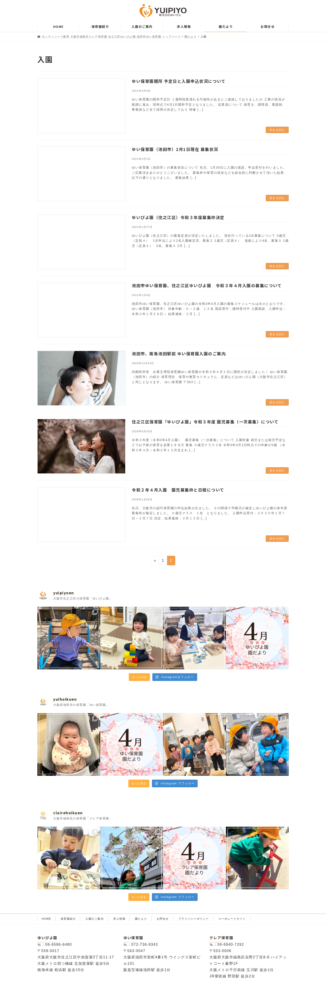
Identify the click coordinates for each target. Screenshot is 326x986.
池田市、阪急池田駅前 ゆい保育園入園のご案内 (179, 353)
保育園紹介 (68, 918)
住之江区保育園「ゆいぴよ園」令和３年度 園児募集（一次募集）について (205, 422)
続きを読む (277, 129)
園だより (141, 918)
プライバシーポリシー (193, 918)
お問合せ (163, 918)
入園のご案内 (94, 918)
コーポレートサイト (232, 918)
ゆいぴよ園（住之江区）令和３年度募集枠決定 (178, 217)
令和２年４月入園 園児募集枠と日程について (178, 490)
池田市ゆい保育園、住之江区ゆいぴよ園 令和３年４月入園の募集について (207, 285)
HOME (46, 918)
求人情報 (119, 918)
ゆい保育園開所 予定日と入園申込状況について (178, 81)
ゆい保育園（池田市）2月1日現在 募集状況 (175, 149)
